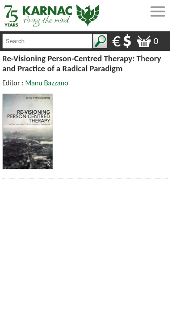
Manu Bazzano (46, 83)
